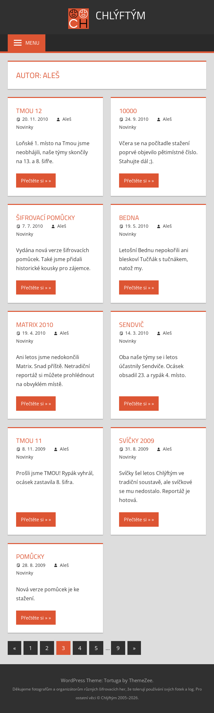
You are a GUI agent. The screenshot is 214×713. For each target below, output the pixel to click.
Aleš (66, 119)
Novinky (24, 127)
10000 (128, 111)
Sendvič (131, 324)
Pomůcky (30, 556)
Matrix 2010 (34, 324)
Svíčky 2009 (136, 440)
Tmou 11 (29, 440)
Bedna (129, 217)
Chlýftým (120, 15)
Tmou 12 (29, 111)
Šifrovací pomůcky (45, 217)
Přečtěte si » (34, 180)
